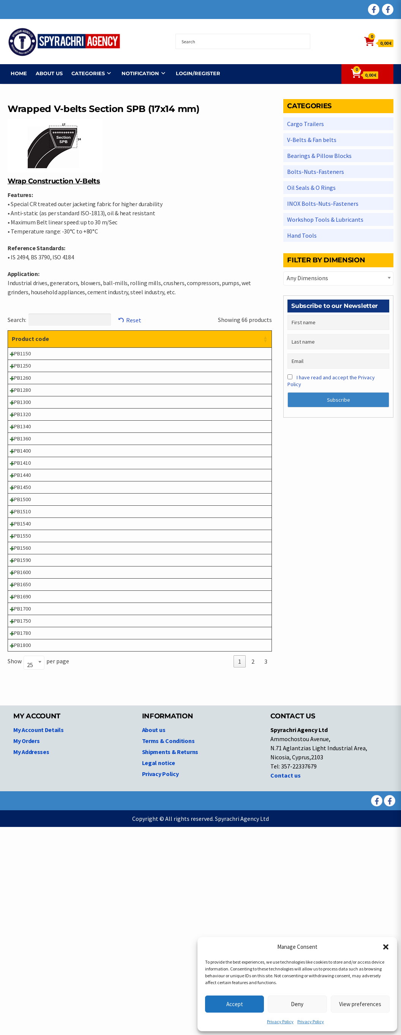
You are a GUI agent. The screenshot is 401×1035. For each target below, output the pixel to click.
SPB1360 (21, 506)
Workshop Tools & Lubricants (325, 219)
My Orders (26, 949)
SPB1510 (21, 627)
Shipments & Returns (170, 960)
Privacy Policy (280, 1021)
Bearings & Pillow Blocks (319, 155)
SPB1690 (21, 768)
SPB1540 (21, 647)
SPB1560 (21, 688)
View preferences (360, 1004)
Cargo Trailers (305, 124)
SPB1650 (21, 748)
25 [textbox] (30, 873)
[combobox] (34, 871)
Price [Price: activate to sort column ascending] (225, 338)
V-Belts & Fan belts (311, 140)
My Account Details (38, 938)
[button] (386, 947)
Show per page (38, 870)
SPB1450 (21, 587)
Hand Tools (302, 235)
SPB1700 (21, 788)
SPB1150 (21, 366)
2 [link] (252, 869)
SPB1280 (21, 426)
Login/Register (195, 73)
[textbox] (338, 278)
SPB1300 (21, 446)
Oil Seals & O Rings (311, 187)
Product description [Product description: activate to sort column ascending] (89, 338)
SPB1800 (21, 849)
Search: (59, 320)
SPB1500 (21, 607)
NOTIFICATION (137, 73)
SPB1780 (21, 828)
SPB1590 (21, 708)
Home (16, 73)
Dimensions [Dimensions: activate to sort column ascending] (188, 338)
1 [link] (239, 869)
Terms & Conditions (168, 949)
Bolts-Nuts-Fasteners (315, 171)
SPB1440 (21, 567)
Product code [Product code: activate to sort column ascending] (23, 343)
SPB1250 (21, 386)
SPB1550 (21, 667)
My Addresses (31, 960)
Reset (133, 320)
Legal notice (158, 971)
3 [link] (265, 869)
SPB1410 (21, 547)
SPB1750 (21, 808)
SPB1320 (21, 466)
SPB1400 (21, 527)
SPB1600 (21, 728)
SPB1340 (21, 486)
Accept (234, 1004)
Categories (85, 73)
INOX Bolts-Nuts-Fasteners (322, 203)
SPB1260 (21, 406)
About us (46, 73)
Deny (297, 1004)
